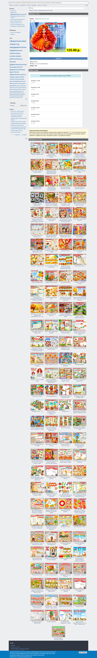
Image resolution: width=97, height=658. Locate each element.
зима (23, 41)
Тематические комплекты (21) (18, 19)
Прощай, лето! (65, 411)
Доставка (16, 5)
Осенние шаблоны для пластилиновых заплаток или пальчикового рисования (65, 220)
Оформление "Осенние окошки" (51, 445)
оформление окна (16, 74)
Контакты (45, 5)
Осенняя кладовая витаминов (51, 219)
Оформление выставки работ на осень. (80, 204)
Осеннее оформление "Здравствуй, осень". (51, 236)
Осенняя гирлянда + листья (80, 543)
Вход (87, 5)
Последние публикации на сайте (17, 650)
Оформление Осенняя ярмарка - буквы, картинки (51, 495)
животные (23, 85)
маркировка (18, 92)
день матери (14, 81)
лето (23, 81)
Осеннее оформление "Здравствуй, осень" (37, 251)
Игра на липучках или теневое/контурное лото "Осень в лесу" (37, 591)
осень (33, 21)
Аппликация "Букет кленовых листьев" (65, 188)
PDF (69, 132)
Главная (11, 5)
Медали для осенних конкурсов (79, 478)
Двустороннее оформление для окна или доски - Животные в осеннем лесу (79, 623)
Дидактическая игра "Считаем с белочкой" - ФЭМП (51, 511)
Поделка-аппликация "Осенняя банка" (65, 332)
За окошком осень (65, 282)
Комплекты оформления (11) (17, 24)
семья (11, 87)
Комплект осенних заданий (65, 590)
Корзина (13, 34)
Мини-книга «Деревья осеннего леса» (37, 171)
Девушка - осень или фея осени (37, 380)
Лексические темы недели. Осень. (65, 380)
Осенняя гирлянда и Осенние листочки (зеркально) (51, 429)
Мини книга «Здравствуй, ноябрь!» (51, 332)
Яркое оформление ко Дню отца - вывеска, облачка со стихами (37, 511)
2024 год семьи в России (16, 130)
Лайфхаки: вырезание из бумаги (18, 123)
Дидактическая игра (18, 64)
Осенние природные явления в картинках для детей (65, 315)
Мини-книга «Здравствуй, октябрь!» (37, 365)
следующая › (17, 134)
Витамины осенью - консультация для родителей (80, 445)
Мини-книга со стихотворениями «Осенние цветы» (51, 189)
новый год (14, 44)
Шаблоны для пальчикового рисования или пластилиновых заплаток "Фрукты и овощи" (65, 495)
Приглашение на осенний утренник (79, 461)
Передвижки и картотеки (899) (18, 26)
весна (19, 50)
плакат (18, 85)
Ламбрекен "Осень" (65, 526)
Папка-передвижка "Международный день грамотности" (51, 381)
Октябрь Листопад (65, 171)
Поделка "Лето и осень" (51, 282)
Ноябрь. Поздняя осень (37, 154)
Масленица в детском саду (17, 125)
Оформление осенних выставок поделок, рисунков (51, 528)
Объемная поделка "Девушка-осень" (37, 188)
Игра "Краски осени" (80, 265)
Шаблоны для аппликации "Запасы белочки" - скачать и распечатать (51, 462)
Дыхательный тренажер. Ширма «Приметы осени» (79, 412)
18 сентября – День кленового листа (66, 204)
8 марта (21, 77)
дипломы (15, 95)
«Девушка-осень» (65, 250)
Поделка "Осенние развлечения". (37, 204)
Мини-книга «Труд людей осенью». (79, 219)
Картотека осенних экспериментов (51, 543)
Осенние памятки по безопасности (37, 236)
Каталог (36, 10)
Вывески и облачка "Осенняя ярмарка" (80, 188)
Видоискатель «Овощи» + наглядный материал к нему (79, 428)
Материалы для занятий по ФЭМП (37, 445)
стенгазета (22, 83)
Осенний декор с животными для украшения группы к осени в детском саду (79, 560)
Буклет (20, 81)
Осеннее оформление (37, 282)
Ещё (26, 99)
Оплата (28, 5)
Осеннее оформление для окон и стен (51, 266)
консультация (19, 79)
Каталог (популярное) (16, 32)
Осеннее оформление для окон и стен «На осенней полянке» (79, 299)
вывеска (23, 87)
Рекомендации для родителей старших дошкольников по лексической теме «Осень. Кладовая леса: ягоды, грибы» (51, 172)
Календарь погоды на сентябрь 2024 (79, 397)
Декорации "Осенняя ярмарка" (65, 365)
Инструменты (23, 5)
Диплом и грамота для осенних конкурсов (37, 527)
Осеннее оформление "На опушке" (79, 251)
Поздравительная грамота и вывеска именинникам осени (65, 267)
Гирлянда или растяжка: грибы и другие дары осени (79, 333)
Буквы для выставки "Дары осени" (51, 590)
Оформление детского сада (45, 10)
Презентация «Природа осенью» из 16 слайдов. (51, 204)
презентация (15, 53)
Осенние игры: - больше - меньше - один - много (51, 607)
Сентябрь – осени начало (37, 265)
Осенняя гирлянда (65, 427)
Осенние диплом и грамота (51, 478)
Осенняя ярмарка (79, 364)
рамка (19, 95)
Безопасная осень (37, 396)
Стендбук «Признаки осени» (79, 283)
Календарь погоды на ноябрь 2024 (37, 332)
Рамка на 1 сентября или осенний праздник (51, 559)
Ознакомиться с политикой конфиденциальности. (21, 656)
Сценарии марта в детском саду (18, 121)
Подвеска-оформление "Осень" (65, 559)
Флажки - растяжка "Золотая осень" (37, 607)
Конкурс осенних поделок (79, 348)
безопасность (14, 83)
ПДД (14, 92)
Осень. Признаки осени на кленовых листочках (37, 543)
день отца (21, 91)
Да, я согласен (82, 652)
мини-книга (13, 89)
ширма (17, 77)
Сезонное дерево (51, 621)
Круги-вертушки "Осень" (80, 526)
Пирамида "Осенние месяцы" (65, 575)
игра (11, 67)
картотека (16, 67)
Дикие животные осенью (65, 606)
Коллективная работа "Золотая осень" (65, 397)
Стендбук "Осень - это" (37, 411)
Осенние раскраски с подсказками (37, 622)
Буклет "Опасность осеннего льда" (65, 445)
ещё (26, 138)
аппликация (20, 70)
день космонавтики (14, 91)
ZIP (58, 135)
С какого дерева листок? (51, 364)
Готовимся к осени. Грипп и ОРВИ (51, 251)
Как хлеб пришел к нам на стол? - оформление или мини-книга (37, 478)
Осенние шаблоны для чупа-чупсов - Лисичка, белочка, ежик (37, 462)
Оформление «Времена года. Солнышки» (65, 155)
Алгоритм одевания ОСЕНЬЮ (65, 543)
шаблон (11, 92)
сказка (19, 87)
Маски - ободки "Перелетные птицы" (79, 317)
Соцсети (39, 5)
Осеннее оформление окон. (51, 298)
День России (14, 72)
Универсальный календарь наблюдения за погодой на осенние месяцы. (37, 299)
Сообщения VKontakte (15, 647)
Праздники (34, 5)
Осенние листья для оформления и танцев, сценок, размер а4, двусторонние (79, 511)
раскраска (13, 85)
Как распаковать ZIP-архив (17, 113)
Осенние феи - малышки (79, 574)
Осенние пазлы (80, 606)
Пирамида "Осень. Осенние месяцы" (65, 348)
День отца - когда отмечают (17, 111)
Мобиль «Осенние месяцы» (51, 314)
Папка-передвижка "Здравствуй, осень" (37, 559)
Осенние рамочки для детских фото (79, 236)
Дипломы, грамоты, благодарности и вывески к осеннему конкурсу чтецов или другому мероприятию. (37, 349)
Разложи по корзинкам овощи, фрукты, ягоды (65, 461)
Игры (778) (13, 10)
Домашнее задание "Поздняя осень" (37, 494)
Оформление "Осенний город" (79, 171)
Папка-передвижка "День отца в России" (51, 348)
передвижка (15, 47)
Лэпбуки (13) (14, 12)
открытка (23, 89)
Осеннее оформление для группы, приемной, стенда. (37, 428)
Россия (15, 87)
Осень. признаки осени (51, 574)
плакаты (12, 79)
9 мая (21, 97)
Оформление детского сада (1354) (19, 14)
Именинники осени (37, 574)
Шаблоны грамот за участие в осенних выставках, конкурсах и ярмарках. (80, 156)
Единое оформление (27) (16, 21)
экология (18, 89)
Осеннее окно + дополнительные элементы (51, 413)
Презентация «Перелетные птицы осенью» (51, 156)
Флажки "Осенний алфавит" (65, 511)
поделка (13, 50)
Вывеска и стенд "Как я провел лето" (80, 380)
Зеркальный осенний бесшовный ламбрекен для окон (65, 299)
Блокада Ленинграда (16, 132)
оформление (15, 41)
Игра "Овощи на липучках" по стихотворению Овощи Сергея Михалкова (79, 495)
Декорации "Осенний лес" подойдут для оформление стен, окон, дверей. (37, 315)
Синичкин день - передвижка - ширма (65, 622)
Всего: (22, 105)
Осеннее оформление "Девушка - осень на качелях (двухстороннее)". (37, 220)
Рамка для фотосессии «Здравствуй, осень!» (65, 236)
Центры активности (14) (16, 22)
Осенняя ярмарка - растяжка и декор (58, 639)
